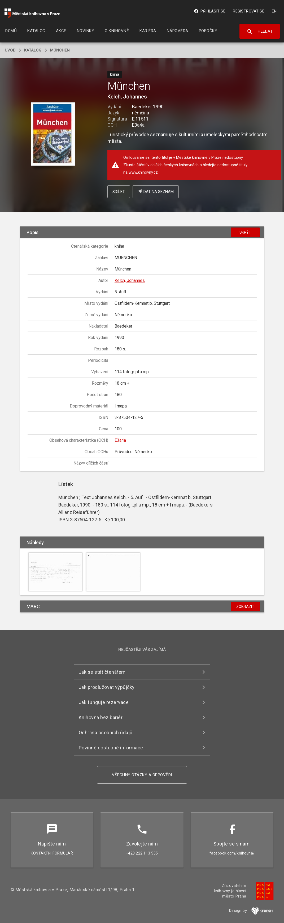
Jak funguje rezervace (104, 702)
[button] (53, 134)
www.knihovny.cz (143, 172)
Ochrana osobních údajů (106, 732)
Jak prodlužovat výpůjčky (107, 687)
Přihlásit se (209, 11)
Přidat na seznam (156, 191)
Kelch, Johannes (127, 96)
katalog (33, 50)
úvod (10, 50)
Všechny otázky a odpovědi (142, 774)
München (60, 50)
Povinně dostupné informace (111, 747)
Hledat (260, 31)
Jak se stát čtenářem (102, 672)
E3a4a (120, 440)
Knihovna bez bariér (101, 717)
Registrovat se (248, 11)
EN (274, 11)
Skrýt (245, 232)
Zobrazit (245, 606)
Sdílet (118, 191)
